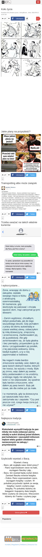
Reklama (23, 544)
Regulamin (15, 544)
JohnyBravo (23, 12)
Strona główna (21, 512)
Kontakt (7, 544)
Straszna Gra (32, 544)
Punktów (5, 12)
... (2, 508)
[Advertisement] (21, 103)
